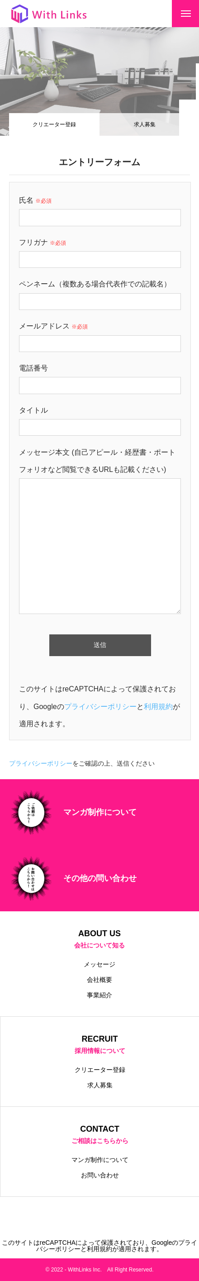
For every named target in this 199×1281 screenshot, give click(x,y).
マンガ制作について (99, 1160)
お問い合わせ (100, 1175)
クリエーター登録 (100, 1070)
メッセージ (99, 964)
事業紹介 (99, 995)
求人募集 (145, 124)
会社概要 (99, 979)
